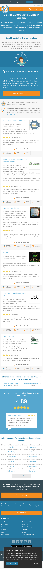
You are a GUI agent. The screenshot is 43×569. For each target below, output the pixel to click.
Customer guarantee (28, 534)
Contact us (4, 529)
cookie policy (19, 559)
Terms (24, 532)
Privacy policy (26, 524)
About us (3, 522)
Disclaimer (25, 529)
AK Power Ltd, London (14, 415)
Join (30, 2)
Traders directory (27, 527)
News (3, 532)
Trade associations (27, 522)
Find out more (11, 114)
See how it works (21, 512)
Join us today (21, 495)
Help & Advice (5, 527)
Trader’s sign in (37, 5)
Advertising (4, 524)
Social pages (5, 534)
